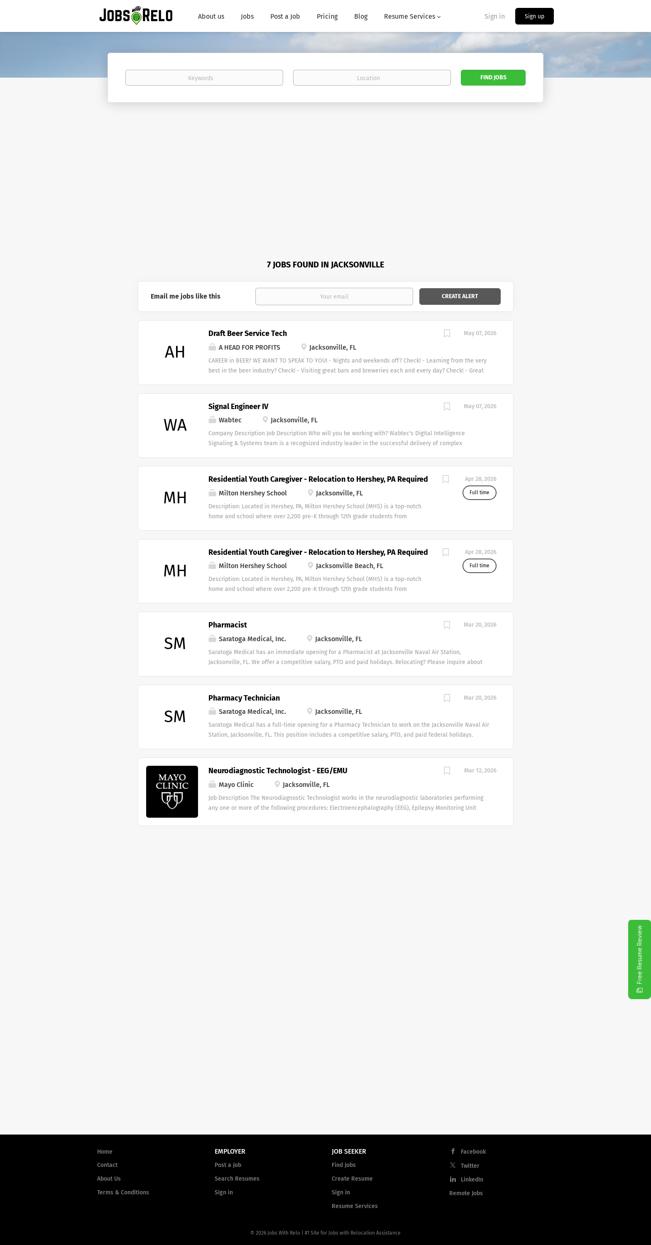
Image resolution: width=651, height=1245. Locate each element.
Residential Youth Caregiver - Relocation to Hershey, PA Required (318, 479)
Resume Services (355, 1206)
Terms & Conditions (123, 1192)
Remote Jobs (466, 1193)
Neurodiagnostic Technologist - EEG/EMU (278, 770)
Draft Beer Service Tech (247, 333)
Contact (107, 1165)
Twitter (470, 1165)
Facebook (473, 1151)
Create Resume (352, 1178)
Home (105, 1151)
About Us (109, 1178)
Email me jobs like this (185, 296)
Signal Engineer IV (238, 406)
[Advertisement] (325, 165)
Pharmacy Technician (244, 698)
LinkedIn (472, 1179)
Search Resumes (237, 1178)
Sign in (495, 16)
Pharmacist (227, 625)
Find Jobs (493, 77)
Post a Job (228, 1165)
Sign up (534, 16)
